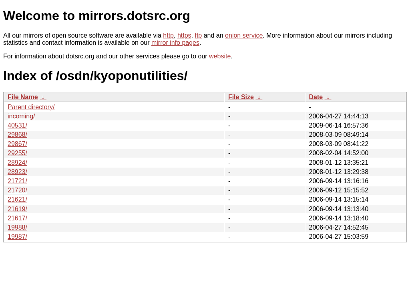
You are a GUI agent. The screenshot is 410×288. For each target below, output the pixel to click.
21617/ (17, 218)
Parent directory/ (31, 107)
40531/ (17, 125)
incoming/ (21, 116)
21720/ (17, 190)
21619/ (17, 209)
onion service (244, 35)
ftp (198, 35)
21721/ (17, 181)
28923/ (17, 171)
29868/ (17, 134)
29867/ (17, 143)
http (168, 35)
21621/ (17, 199)
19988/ (17, 227)
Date (316, 97)
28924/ (17, 162)
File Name (23, 97)
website (220, 56)
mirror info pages (175, 42)
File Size (241, 97)
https (184, 35)
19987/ (17, 236)
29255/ (17, 153)
